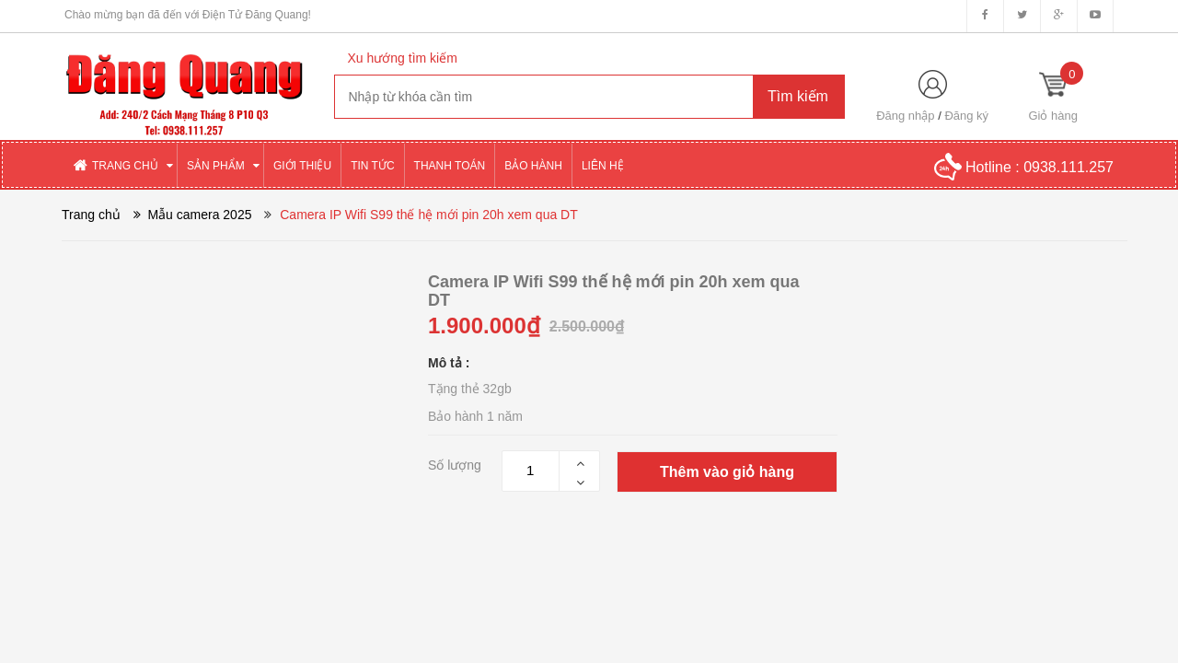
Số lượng (454, 465)
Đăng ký (966, 115)
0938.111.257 (1068, 167)
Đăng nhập (905, 115)
